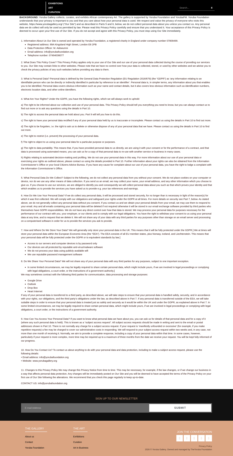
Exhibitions (55, 3)
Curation (54, 12)
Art (50, 7)
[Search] (212, 8)
